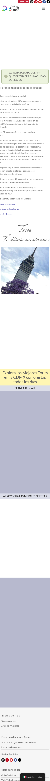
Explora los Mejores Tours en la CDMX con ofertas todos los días (25, 377)
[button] (25, 77)
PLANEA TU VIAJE (25, 388)
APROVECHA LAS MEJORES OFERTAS (25, 496)
